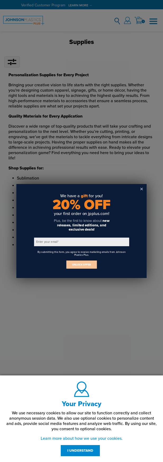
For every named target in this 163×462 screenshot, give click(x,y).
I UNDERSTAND (80, 450)
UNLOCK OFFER (81, 264)
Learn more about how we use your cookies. (82, 438)
